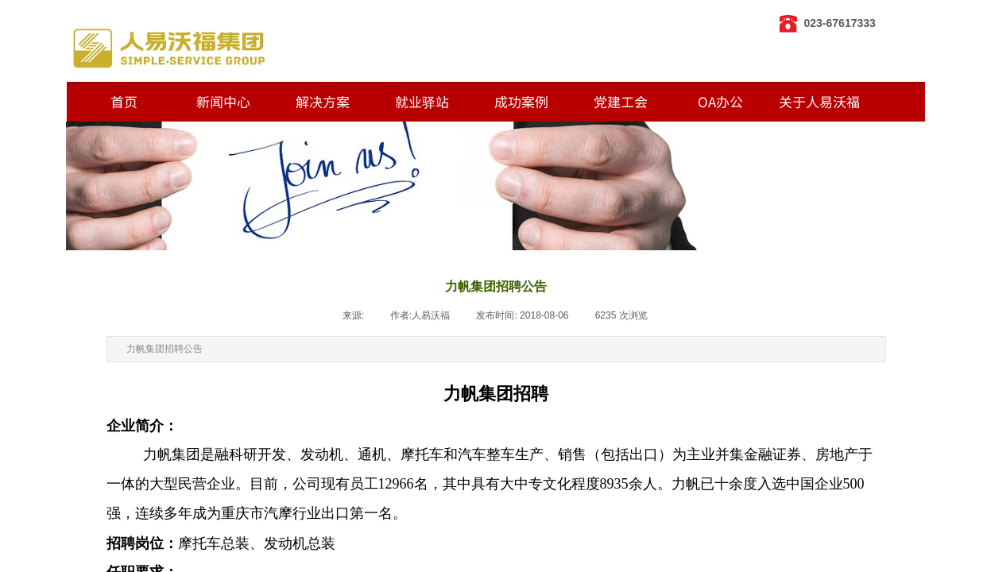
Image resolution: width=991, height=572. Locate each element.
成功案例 (521, 101)
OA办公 (720, 101)
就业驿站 (422, 101)
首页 (123, 101)
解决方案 (323, 101)
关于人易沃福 (819, 101)
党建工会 (621, 101)
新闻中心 (223, 101)
